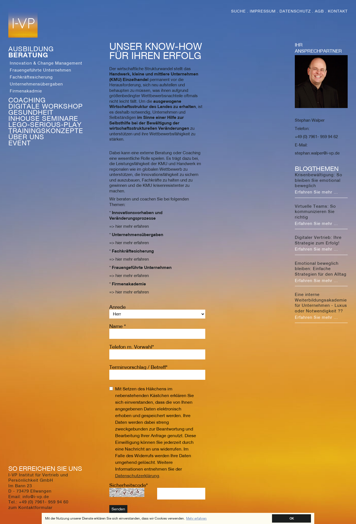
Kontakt (338, 11)
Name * (117, 326)
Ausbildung (31, 48)
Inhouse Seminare (43, 118)
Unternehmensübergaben (36, 83)
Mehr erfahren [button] (196, 518)
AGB (319, 11)
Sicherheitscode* (128, 485)
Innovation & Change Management (46, 62)
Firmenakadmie (26, 90)
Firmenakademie (129, 283)
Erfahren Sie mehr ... (316, 191)
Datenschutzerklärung (137, 475)
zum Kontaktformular (30, 507)
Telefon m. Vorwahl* (131, 347)
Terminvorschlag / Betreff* (138, 367)
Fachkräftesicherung (31, 76)
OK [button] (292, 518)
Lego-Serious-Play (45, 124)
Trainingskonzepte (45, 130)
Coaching (27, 100)
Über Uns (26, 136)
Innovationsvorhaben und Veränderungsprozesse (135, 215)
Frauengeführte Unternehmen (40, 69)
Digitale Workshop (45, 106)
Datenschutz (295, 11)
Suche (238, 11)
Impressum (263, 11)
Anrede (117, 307)
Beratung (28, 55)
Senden (118, 509)
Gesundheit (30, 112)
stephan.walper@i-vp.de (317, 152)
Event (19, 142)
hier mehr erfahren (132, 226)
